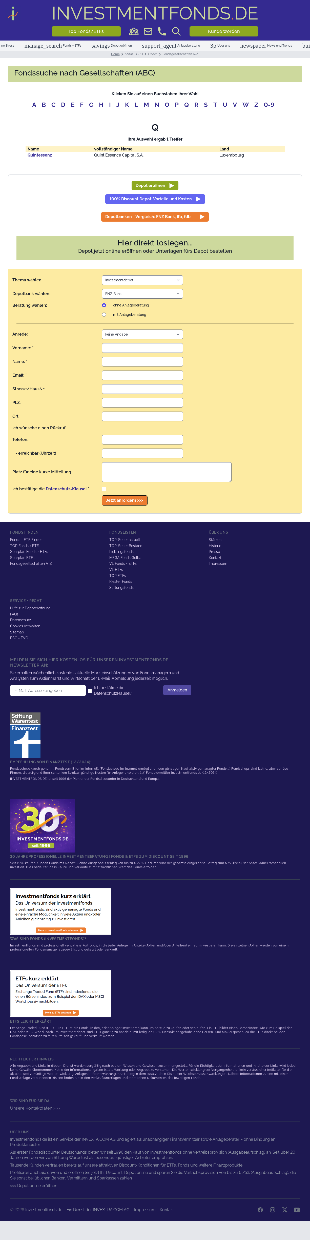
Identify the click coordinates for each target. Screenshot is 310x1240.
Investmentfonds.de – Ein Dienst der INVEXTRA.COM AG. (77, 1209)
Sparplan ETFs (22, 558)
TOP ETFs (117, 576)
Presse (214, 552)
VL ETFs (116, 570)
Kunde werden (224, 31)
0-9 (269, 104)
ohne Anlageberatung (131, 305)
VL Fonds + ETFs (123, 563)
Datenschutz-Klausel (66, 489)
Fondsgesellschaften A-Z (31, 563)
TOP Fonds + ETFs (25, 546)
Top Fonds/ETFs (86, 31)
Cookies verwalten (25, 626)
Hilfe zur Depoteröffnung (30, 608)
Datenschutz (20, 620)
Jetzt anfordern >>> (124, 500)
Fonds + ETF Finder (26, 540)
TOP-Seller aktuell (124, 540)
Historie (215, 546)
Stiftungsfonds (121, 588)
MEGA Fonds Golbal (125, 558)
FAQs (14, 614)
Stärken (215, 540)
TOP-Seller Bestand (125, 546)
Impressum (218, 563)
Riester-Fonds (120, 581)
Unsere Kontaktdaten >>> (35, 1108)
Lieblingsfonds (121, 552)
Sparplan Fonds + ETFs (29, 552)
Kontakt (215, 558)
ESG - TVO (19, 638)
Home (115, 54)
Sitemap (17, 632)
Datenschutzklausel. (112, 693)
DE (155, 13)
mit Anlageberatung (129, 315)
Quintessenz (40, 155)
